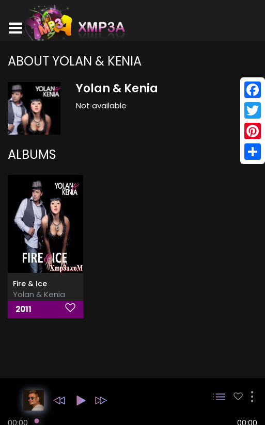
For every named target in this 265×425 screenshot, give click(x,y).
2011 (23, 309)
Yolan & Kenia (39, 294)
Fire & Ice (30, 284)
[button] (59, 400)
